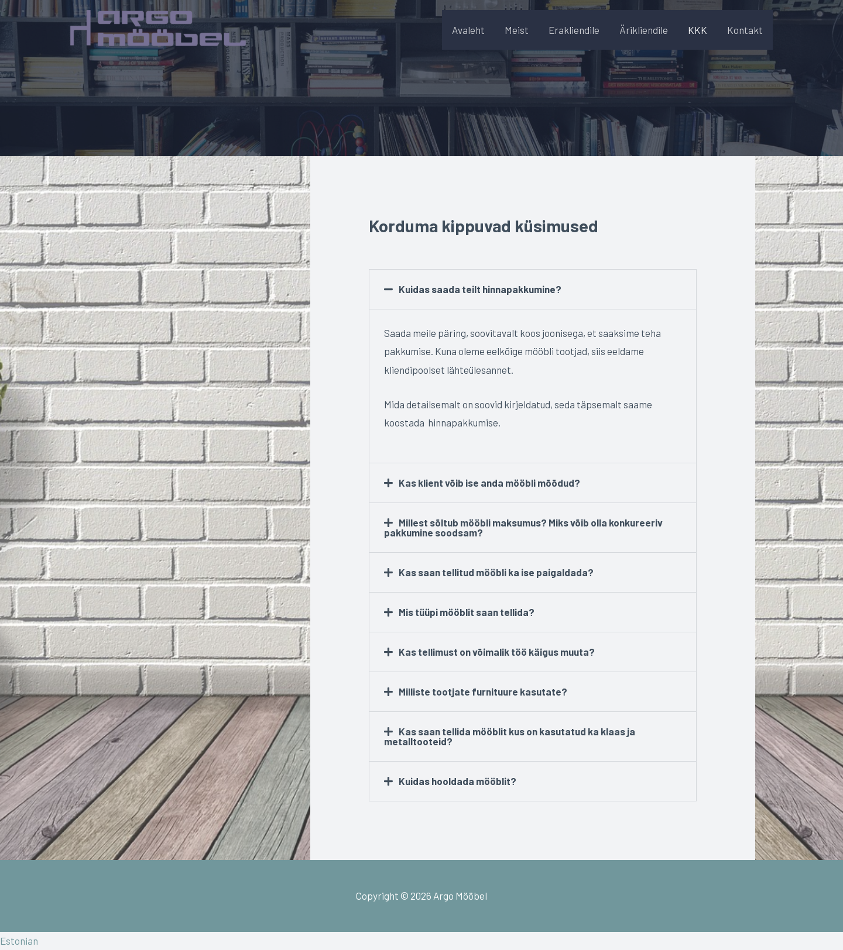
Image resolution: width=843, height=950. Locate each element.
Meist (517, 30)
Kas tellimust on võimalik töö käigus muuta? (497, 652)
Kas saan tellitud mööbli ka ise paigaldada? (496, 572)
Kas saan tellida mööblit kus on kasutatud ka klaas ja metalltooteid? (510, 736)
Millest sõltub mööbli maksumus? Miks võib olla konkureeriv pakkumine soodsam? (523, 527)
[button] (532, 289)
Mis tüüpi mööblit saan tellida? (466, 612)
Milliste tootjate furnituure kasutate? (483, 691)
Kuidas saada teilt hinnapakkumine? (480, 289)
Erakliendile (574, 30)
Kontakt (745, 30)
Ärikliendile (643, 30)
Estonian (19, 940)
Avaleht (468, 30)
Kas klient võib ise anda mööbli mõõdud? (489, 482)
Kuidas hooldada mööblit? (457, 781)
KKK (697, 30)
